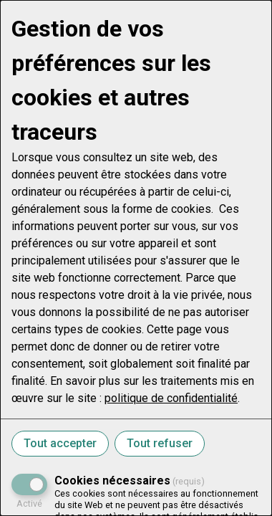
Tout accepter (60, 443)
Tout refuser (160, 443)
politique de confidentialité (171, 398)
